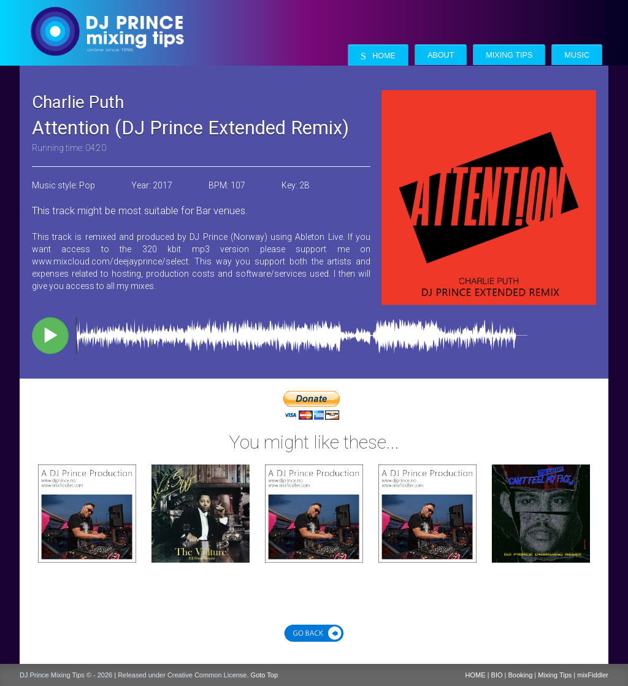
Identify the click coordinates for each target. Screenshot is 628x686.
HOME (475, 675)
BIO (497, 675)
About (440, 55)
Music (576, 55)
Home (378, 56)
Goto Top (264, 675)
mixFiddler (592, 675)
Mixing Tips (509, 55)
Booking (520, 675)
